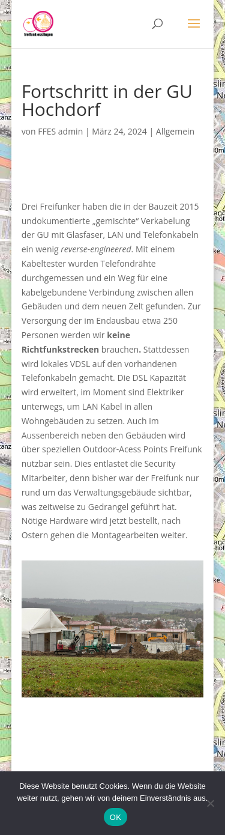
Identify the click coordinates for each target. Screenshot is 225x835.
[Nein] (210, 803)
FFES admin (60, 131)
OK (115, 817)
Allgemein (175, 131)
